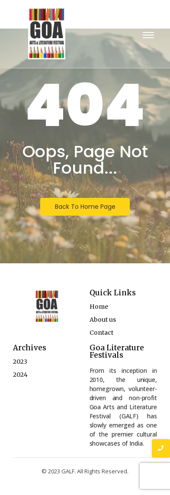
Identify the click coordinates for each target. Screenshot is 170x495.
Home (99, 307)
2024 (20, 375)
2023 (20, 362)
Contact (101, 332)
